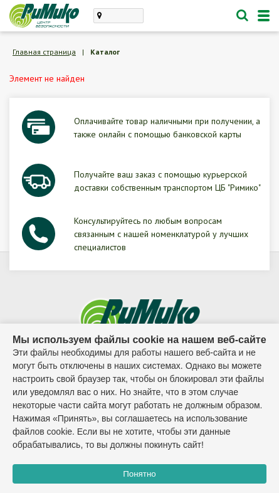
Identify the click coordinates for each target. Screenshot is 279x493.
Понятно (139, 474)
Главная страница (44, 51)
